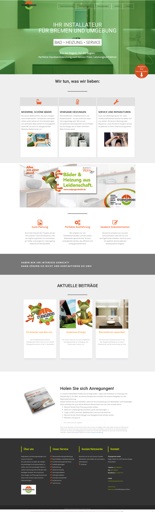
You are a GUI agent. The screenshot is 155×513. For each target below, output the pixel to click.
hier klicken (39, 152)
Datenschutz (112, 487)
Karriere (117, 6)
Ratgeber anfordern (118, 423)
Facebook (84, 465)
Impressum (111, 490)
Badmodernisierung (66, 6)
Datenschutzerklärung (97, 433)
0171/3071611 (119, 473)
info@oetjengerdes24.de (115, 482)
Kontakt (128, 6)
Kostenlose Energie (76, 333)
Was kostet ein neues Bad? (112, 333)
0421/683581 (114, 471)
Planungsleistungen (85, 6)
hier (122, 511)
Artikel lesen (40, 352)
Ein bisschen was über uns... (40, 333)
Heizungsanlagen (103, 6)
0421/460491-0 (118, 468)
